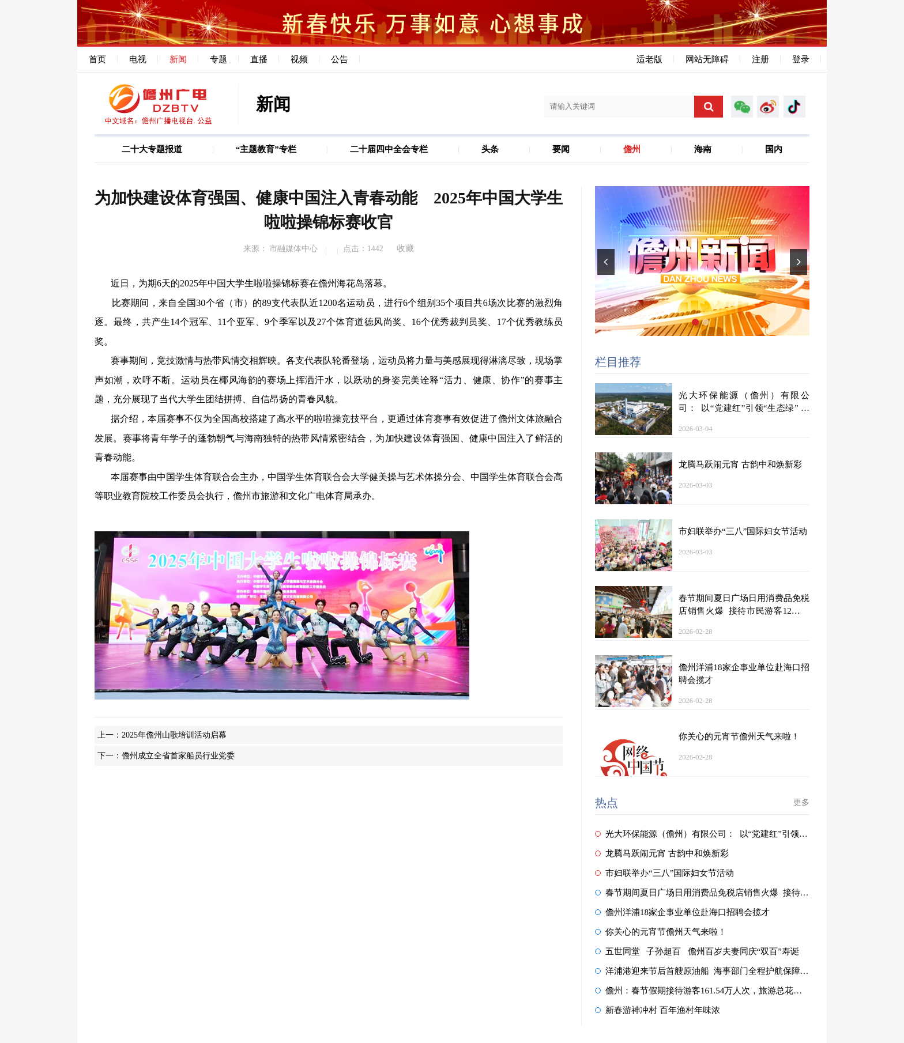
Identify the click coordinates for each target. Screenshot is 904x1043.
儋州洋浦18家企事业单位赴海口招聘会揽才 (682, 912)
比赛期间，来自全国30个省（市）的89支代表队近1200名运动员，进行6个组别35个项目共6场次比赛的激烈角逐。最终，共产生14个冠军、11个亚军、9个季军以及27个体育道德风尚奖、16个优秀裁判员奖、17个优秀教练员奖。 (329, 322)
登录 (800, 59)
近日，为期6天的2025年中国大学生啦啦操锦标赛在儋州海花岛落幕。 (243, 283)
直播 (259, 59)
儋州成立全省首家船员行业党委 (178, 755)
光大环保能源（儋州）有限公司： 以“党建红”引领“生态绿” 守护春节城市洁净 (749, 833)
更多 (801, 802)
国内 (773, 149)
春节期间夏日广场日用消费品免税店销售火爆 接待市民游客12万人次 (732, 892)
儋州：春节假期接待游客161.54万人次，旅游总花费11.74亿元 (716, 990)
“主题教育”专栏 (266, 149)
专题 (218, 59)
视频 (299, 59)
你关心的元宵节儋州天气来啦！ (660, 931)
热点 (606, 802)
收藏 (405, 248)
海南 (702, 149)
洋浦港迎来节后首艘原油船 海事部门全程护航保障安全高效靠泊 (723, 971)
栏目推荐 (618, 362)
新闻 (178, 59)
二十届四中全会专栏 (389, 149)
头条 (490, 149)
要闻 (561, 149)
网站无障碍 (707, 59)
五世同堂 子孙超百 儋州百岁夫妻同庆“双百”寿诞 (697, 951)
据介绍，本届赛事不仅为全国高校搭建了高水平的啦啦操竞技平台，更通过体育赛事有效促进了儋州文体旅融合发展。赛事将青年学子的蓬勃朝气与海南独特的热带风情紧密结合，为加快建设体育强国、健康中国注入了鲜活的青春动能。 (329, 438)
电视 (137, 59)
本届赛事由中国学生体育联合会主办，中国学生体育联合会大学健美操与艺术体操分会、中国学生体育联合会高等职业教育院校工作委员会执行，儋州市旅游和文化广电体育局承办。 (329, 586)
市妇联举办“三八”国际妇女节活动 (664, 873)
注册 (760, 59)
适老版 (649, 59)
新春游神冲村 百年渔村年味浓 (657, 1010)
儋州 (632, 149)
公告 (339, 59)
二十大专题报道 (152, 149)
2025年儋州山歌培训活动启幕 (174, 735)
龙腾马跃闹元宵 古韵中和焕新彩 (662, 853)
